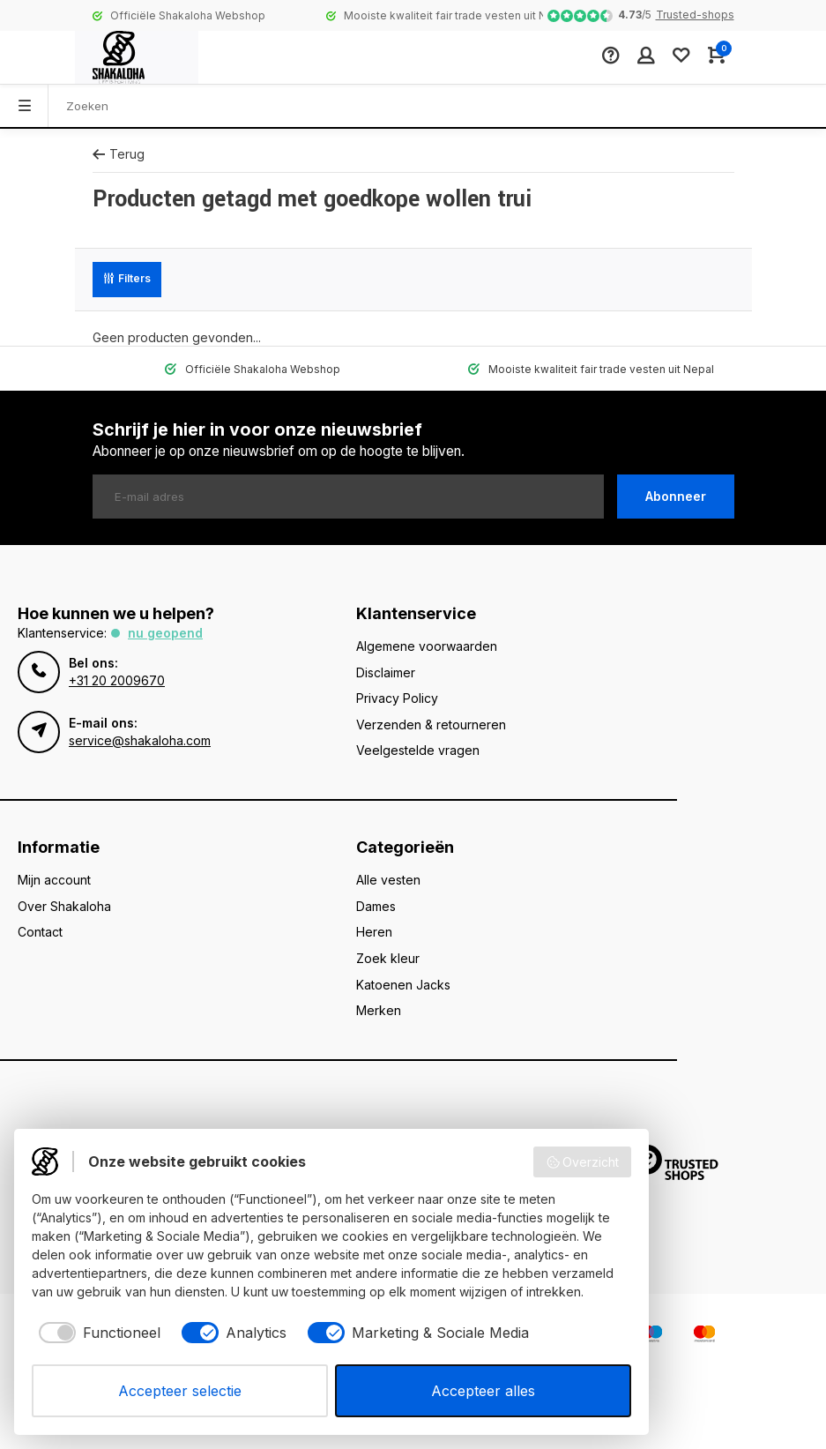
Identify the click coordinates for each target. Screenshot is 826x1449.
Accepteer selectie (180, 1391)
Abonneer (675, 496)
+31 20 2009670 (117, 680)
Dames (376, 906)
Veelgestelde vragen (418, 750)
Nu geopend (165, 632)
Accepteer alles (483, 1391)
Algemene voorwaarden (426, 646)
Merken (378, 1010)
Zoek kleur (388, 958)
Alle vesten (388, 879)
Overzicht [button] (583, 1162)
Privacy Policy (397, 698)
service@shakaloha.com (140, 740)
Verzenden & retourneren (431, 724)
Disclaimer (385, 672)
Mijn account (54, 879)
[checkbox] (96, 1332)
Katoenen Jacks (403, 984)
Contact (40, 931)
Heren (374, 931)
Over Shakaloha (64, 906)
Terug (119, 153)
